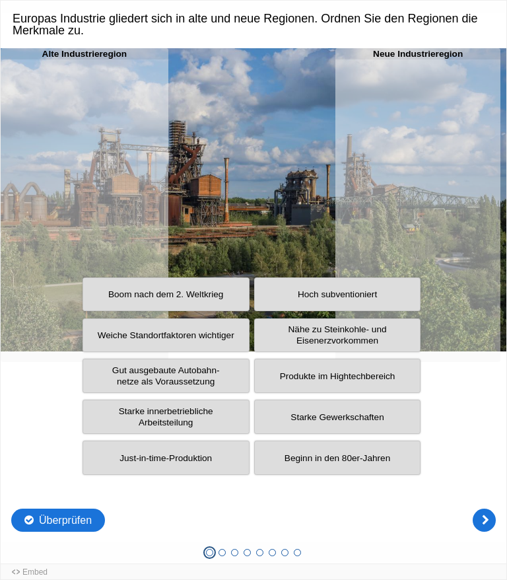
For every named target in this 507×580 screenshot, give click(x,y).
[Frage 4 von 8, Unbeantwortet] (247, 552)
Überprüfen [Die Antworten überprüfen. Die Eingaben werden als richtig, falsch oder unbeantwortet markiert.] (65, 520)
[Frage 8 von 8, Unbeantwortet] (297, 552)
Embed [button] (35, 572)
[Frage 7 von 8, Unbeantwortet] (284, 552)
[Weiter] (484, 520)
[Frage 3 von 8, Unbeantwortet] (234, 552)
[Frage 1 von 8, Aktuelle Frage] (209, 552)
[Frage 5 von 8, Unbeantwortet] (259, 552)
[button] (166, 335)
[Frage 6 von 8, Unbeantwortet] (272, 552)
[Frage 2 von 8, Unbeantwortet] (222, 552)
